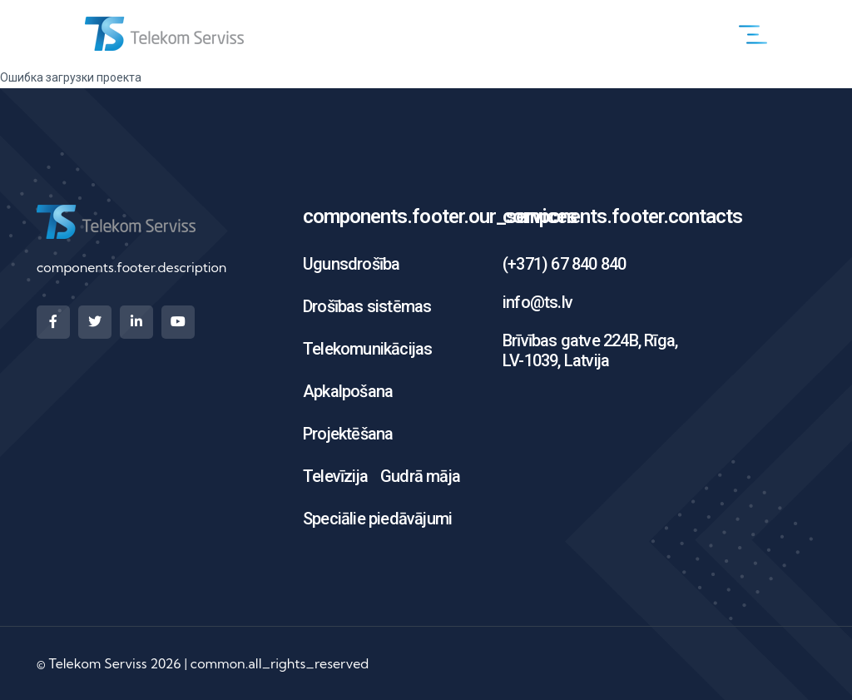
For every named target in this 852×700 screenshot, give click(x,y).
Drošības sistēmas (367, 306)
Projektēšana (348, 434)
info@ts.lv (537, 302)
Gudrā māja (420, 476)
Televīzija (335, 476)
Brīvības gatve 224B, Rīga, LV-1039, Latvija (590, 350)
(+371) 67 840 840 (564, 264)
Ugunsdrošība (351, 264)
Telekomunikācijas (367, 349)
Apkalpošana (348, 391)
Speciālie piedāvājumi (377, 519)
